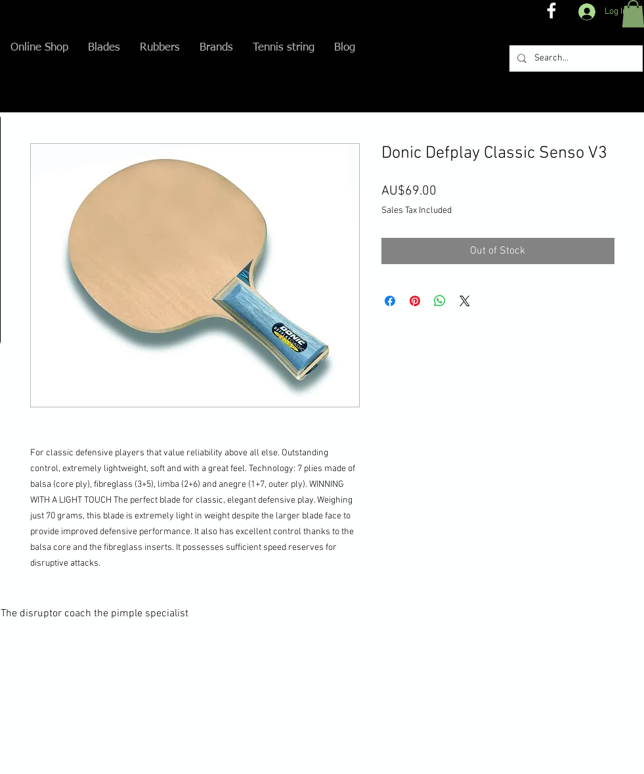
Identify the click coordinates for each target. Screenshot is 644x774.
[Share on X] (465, 301)
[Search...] (574, 58)
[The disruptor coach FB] (551, 10)
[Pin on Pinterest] (415, 301)
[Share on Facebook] (390, 301)
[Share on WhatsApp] (440, 301)
